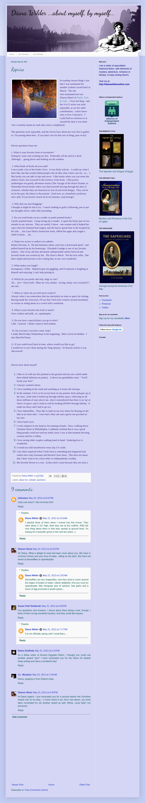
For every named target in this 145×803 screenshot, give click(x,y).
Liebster (32, 480)
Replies (25, 513)
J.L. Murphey (25, 674)
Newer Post (17, 785)
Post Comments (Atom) (36, 790)
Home (11, 54)
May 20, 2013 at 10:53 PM (46, 549)
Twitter (105, 307)
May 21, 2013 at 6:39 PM (54, 606)
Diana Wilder (32, 518)
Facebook (107, 300)
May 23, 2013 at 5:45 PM (45, 692)
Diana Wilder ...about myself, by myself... (63, 13)
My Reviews (23, 54)
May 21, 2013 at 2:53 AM (55, 518)
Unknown (23, 498)
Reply (21, 506)
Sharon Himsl (25, 549)
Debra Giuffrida (26, 651)
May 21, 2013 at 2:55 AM (55, 575)
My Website (38, 54)
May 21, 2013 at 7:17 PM (55, 629)
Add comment (19, 717)
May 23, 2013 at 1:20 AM (44, 674)
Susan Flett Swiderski (29, 606)
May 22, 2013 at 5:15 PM (47, 651)
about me (23, 480)
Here (127, 318)
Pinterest (106, 304)
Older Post (84, 785)
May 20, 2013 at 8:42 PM (41, 498)
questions (41, 480)
